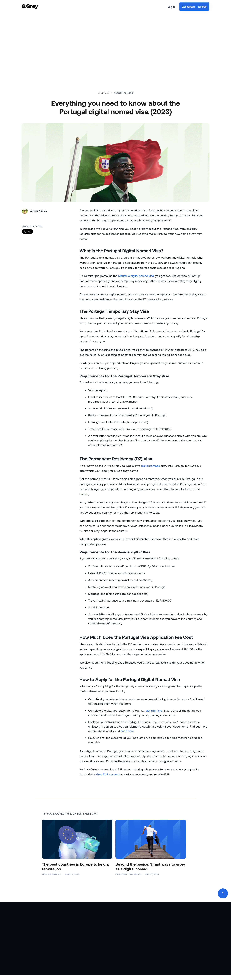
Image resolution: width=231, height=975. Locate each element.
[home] (30, 6)
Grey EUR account (108, 774)
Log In (171, 6)
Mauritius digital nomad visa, (136, 276)
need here (127, 731)
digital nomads (150, 465)
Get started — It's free (194, 6)
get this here (154, 710)
